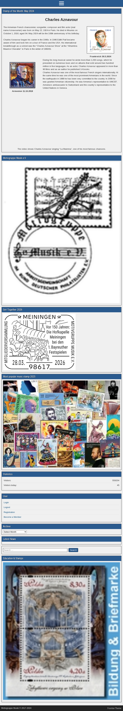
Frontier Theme (114, 708)
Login (6, 502)
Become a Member (12, 517)
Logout (7, 507)
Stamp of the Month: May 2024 (18, 11)
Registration (9, 512)
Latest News (9, 539)
